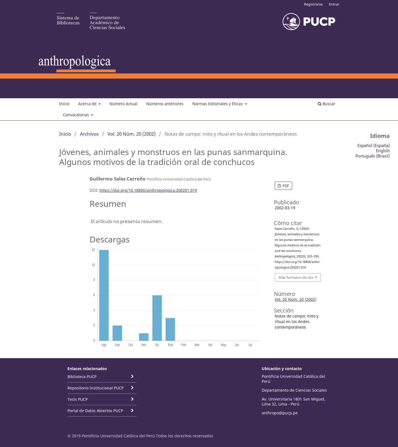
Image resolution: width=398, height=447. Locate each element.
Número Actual (123, 103)
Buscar (326, 103)
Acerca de (88, 103)
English (383, 150)
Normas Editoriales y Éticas (218, 103)
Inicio (64, 103)
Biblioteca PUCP (81, 376)
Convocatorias (76, 114)
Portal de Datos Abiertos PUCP (95, 410)
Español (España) (373, 145)
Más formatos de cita (296, 277)
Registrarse (313, 4)
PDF (285, 185)
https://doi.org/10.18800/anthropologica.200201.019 (148, 190)
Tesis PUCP (77, 399)
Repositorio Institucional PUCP (95, 388)
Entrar (334, 4)
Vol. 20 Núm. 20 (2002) (132, 134)
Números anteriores (165, 103)
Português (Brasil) (372, 156)
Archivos (89, 134)
